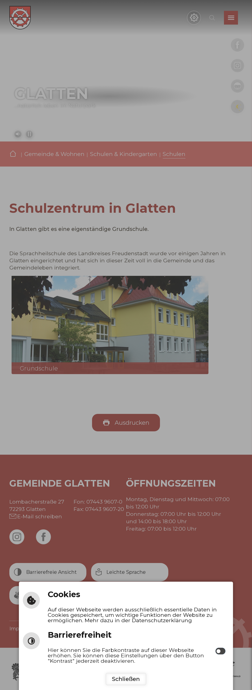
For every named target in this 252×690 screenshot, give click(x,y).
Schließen (126, 679)
